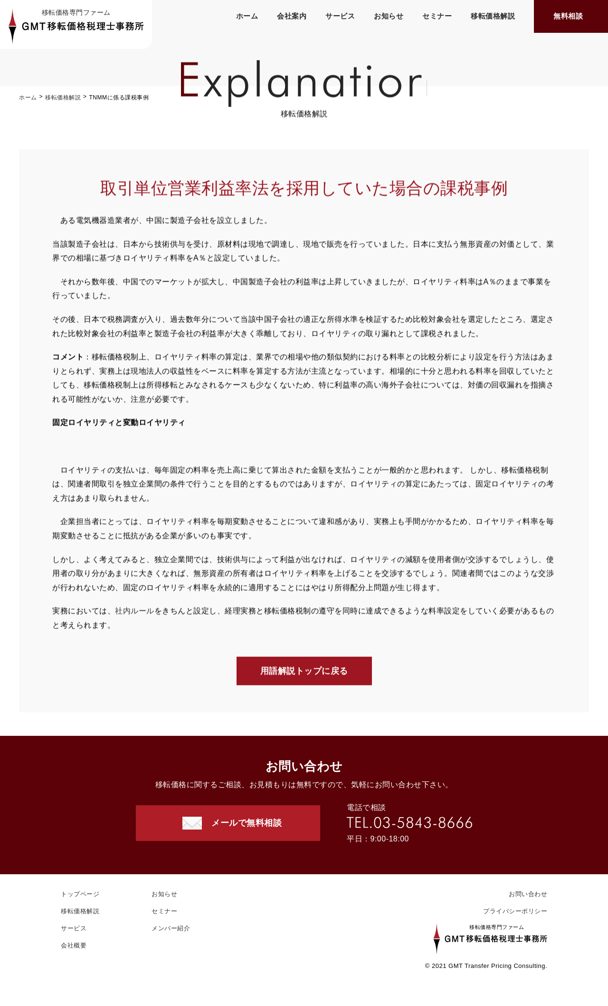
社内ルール (134, 612)
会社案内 (291, 16)
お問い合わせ (528, 894)
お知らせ (388, 16)
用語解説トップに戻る (304, 672)
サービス (340, 16)
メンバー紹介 (171, 928)
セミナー (437, 16)
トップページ (80, 894)
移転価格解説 (493, 16)
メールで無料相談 (246, 823)
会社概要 (73, 945)
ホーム (247, 16)
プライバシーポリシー (515, 911)
